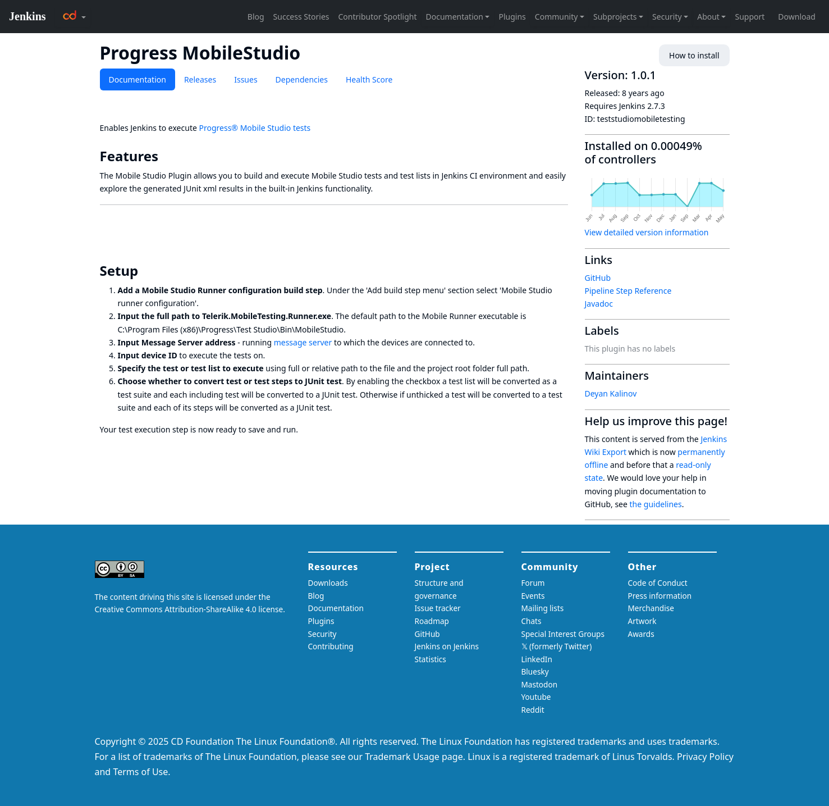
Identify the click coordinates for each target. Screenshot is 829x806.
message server (303, 342)
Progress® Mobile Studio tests (254, 127)
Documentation (137, 79)
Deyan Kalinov (611, 393)
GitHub (598, 277)
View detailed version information (647, 232)
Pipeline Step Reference (628, 290)
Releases (200, 79)
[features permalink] (166, 156)
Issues (245, 79)
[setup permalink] (146, 270)
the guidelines (656, 504)
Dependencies (302, 79)
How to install (694, 55)
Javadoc (599, 303)
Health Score (369, 79)
